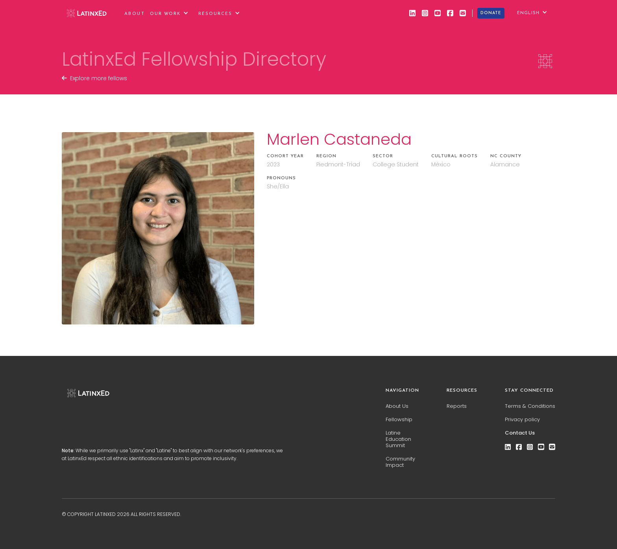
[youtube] (437, 13)
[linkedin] (412, 13)
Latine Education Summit (398, 439)
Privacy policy (522, 419)
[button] (172, 13)
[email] (463, 13)
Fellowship (399, 419)
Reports (457, 406)
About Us (397, 406)
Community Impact (400, 462)
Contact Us (520, 433)
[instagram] (425, 13)
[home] (87, 13)
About (134, 14)
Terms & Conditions (530, 406)
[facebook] (450, 13)
